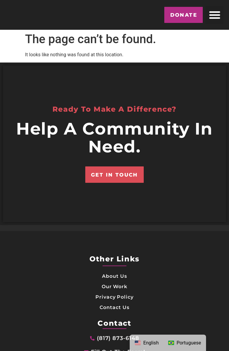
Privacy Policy (114, 311)
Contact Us (114, 322)
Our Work (114, 301)
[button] (215, 15)
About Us (115, 290)
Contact (114, 338)
